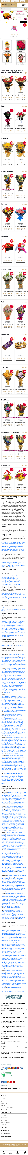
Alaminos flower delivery (11, 714)
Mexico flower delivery (10, 746)
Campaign (3, 1124)
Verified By (4, 1069)
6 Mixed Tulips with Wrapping (21, 325)
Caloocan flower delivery (13, 654)
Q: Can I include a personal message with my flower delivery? (13, 1052)
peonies (10, 581)
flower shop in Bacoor (11, 834)
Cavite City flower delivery (11, 697)
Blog (2, 1100)
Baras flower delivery (10, 775)
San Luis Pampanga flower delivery (13, 749)
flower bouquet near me (11, 545)
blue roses (14, 593)
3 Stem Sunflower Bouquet (20, 161)
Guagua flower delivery (10, 742)
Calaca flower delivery (10, 672)
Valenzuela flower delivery (16, 665)
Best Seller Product (15, 1)
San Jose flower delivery (18, 682)
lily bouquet (8, 565)
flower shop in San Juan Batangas (13, 821)
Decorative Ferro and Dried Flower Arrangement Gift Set (21, 455)
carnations (7, 577)
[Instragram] (8, 1082)
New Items (22, 1)
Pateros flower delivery (10, 663)
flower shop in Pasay (12, 799)
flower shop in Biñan (8, 853)
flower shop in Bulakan (10, 893)
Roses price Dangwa (13, 633)
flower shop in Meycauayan (12, 899)
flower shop (6, 546)
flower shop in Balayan (11, 807)
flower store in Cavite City (12, 973)
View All (26, 73)
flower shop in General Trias (11, 839)
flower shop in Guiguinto (16, 896)
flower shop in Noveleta (9, 845)
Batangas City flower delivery (12, 671)
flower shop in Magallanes (11, 842)
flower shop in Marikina (10, 796)
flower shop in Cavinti (11, 856)
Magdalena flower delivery (11, 724)
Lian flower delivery (9, 676)
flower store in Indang (9, 979)
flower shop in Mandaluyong (12, 795)
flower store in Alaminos (11, 990)
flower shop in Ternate (21, 848)
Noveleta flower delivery (10, 707)
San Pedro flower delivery (11, 731)
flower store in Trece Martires (14, 987)
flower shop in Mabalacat (11, 881)
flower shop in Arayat (9, 877)
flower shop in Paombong (10, 902)
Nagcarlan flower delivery (11, 725)
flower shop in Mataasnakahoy (12, 817)
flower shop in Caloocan (13, 792)
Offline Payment (4, 1117)
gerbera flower (12, 580)
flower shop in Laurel (9, 813)
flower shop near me (14, 546)
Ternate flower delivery (20, 710)
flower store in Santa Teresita (14, 962)
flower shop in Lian (9, 814)
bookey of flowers (5, 562)
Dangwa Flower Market (9, 626)
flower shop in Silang (9, 846)
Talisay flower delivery (13, 689)
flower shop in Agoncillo (11, 806)
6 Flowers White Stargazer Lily (20, 292)
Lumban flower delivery (10, 722)
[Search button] (25, 9)
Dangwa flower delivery (11, 625)
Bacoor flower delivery (10, 696)
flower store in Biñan (8, 991)
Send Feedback (5, 1130)
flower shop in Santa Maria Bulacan (11, 907)
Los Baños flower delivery (11, 721)
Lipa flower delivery (19, 676)
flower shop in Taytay (9, 918)
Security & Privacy (5, 1120)
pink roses (13, 594)
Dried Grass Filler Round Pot (20, 422)
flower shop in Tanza (11, 848)
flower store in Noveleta (9, 983)
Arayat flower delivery (10, 739)
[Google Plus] (14, 1082)
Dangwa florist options (10, 624)
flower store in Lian (9, 951)
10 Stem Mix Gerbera (7, 226)
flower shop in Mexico (11, 884)
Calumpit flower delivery (10, 757)
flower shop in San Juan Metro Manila (12, 802)
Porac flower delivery (10, 747)
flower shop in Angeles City (13, 875)
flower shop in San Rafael (16, 906)
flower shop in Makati (11, 794)
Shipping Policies (5, 1119)
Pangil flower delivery (10, 728)
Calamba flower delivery (10, 717)
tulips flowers (17, 584)
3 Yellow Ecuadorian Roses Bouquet (20, 194)
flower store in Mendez (13, 982)
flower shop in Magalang (12, 882)
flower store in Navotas (12, 934)
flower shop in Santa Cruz (16, 869)
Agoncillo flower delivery (11, 668)
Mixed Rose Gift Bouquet (20, 128)
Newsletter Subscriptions (7, 1107)
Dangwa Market (7, 631)
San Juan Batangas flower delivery (13, 683)
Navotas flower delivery (10, 660)
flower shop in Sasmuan (14, 891)
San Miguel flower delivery (17, 768)
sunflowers (5, 584)
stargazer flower (8, 582)
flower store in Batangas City (11, 945)
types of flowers (19, 645)
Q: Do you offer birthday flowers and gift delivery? (11, 1032)
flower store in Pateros (9, 937)
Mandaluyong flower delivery (11, 657)
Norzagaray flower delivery (11, 762)
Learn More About (6, 1112)
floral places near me (17, 542)
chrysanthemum (8, 578)
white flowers (8, 597)
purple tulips (8, 596)
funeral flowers (14, 609)
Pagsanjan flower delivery (11, 726)
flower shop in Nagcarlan (12, 863)
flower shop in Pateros (10, 801)
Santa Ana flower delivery (17, 750)
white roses (14, 597)
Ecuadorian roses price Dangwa (11, 632)
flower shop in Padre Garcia (12, 819)
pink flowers (8, 594)
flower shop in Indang (9, 841)
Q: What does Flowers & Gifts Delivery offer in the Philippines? (13, 1004)
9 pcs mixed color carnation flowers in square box (20, 259)
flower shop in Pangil (9, 866)
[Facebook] (2, 1082)
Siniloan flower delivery (16, 733)
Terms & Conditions (5, 1122)
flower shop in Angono (9, 910)
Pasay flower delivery (10, 661)
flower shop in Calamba (11, 855)
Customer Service (6, 1136)
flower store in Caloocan (13, 929)
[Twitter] (5, 1082)
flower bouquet (17, 562)
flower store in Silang (9, 984)
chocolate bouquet (13, 564)
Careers (3, 1101)
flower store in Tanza (11, 986)
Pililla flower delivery (9, 779)
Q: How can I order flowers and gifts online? (12, 1014)
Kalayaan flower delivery (10, 719)
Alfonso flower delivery (10, 694)
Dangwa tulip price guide (11, 635)
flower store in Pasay (12, 936)
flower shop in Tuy (11, 830)
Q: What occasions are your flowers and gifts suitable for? (13, 1027)
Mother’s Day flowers (6, 608)
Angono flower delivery (9, 773)
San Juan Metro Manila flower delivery (14, 664)
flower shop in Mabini (13, 816)
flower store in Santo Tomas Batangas (12, 963)
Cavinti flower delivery (10, 718)
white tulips (19, 597)
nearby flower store (7, 549)
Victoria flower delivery (8, 735)
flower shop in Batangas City (11, 809)
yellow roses (10, 598)
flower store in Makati (11, 930)
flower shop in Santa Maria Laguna (13, 869)
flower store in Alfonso (10, 970)
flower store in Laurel (9, 950)
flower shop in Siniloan (9, 871)
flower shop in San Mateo (12, 917)
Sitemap (3, 1105)
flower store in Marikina (10, 933)
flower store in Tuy (11, 968)
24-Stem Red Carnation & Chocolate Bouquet (7, 96)
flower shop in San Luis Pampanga (14, 887)
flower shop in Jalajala (11, 914)
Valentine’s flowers (15, 608)
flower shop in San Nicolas (12, 823)
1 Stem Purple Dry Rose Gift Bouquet (8, 194)
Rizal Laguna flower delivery (11, 729)
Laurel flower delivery (10, 675)
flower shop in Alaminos (10, 852)
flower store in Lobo (8, 952)
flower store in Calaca (10, 947)
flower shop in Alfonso (10, 832)
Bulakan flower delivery (10, 755)
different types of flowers (7, 645)
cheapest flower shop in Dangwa (8, 621)
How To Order (4, 1115)
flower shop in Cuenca (12, 812)
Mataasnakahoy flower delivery (12, 679)
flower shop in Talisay (9, 827)
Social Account (5, 1079)
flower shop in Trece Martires (10, 849)
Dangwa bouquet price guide (10, 622)
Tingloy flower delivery (21, 690)
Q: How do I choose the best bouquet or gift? (12, 1057)
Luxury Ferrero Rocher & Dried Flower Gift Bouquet (7, 455)
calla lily (11, 575)
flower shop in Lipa (18, 814)
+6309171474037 (8, 1132)
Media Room (4, 1103)
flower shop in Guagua (13, 880)
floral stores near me (13, 543)
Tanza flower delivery (10, 710)
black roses (4, 593)
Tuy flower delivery (7, 692)
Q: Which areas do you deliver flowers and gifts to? (12, 1047)
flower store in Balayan (11, 944)
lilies (17, 580)
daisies (13, 578)
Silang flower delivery (10, 708)
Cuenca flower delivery (10, 674)
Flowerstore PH (14, 550)
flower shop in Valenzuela (16, 803)
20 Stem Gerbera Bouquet (20, 226)
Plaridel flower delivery (10, 765)
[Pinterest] (11, 1082)
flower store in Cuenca (12, 948)
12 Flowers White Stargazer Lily (7, 292)
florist (19, 543)
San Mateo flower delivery (11, 780)
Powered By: (4, 1085)
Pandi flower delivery (10, 764)
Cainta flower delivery (10, 776)
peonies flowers (15, 581)
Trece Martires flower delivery (10, 711)
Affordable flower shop (6, 542)
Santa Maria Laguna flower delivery (13, 732)
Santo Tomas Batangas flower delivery (14, 688)
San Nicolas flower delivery (14, 685)
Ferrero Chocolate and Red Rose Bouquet (20, 96)
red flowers (14, 596)
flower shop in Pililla (10, 915)
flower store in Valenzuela (16, 940)
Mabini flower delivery (13, 678)
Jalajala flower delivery (10, 778)
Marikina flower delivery (10, 658)
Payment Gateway (6, 1064)
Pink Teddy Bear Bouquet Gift (20, 390)
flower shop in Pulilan (10, 903)
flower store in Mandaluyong (12, 932)
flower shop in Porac (10, 885)
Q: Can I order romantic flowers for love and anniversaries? (12, 1037)
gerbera (7, 580)
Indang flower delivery (10, 703)
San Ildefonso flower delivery (11, 767)
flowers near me (16, 549)
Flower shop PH (12, 548)
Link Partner (4, 1109)
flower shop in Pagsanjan (10, 864)
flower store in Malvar (10, 954)
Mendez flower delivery (13, 706)
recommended (5, 1)
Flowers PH (8, 550)
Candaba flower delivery (10, 740)
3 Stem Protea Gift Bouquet (7, 422)
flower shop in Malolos (15, 898)
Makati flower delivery (13, 656)
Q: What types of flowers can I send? (10, 1017)
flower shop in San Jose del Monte (14, 905)
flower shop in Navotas (12, 798)
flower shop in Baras (10, 911)
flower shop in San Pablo (17, 867)
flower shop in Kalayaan (10, 857)
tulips (9, 584)
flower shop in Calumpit (10, 895)
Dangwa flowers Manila (11, 628)
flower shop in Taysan (11, 828)
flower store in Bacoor (11, 972)
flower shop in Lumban (11, 860)
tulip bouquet (11, 566)
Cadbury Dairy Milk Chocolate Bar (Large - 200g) (8, 357)
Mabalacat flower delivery (11, 743)
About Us (3, 1098)
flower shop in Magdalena (11, 862)
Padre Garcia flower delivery (14, 681)
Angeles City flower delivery (13, 737)
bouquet (12, 562)
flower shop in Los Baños (10, 859)
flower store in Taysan (11, 966)
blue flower (9, 593)
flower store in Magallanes (10, 980)
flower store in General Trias (11, 977)
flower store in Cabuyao (19, 991)
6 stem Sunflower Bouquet (7, 161)
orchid (6, 581)
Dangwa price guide (8, 629)
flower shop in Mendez (13, 844)
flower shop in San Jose (15, 820)
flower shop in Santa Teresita (14, 824)
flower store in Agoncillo (11, 943)
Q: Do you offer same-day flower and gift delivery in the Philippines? (11, 1009)
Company (3, 1095)
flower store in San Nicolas (12, 961)
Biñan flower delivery (10, 715)
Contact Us (4, 1127)
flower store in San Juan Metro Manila (12, 939)
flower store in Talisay (9, 965)
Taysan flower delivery (10, 690)
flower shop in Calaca (10, 810)
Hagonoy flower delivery (10, 760)
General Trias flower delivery (11, 701)
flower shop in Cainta (12, 913)
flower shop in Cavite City (12, 835)
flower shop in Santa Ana (16, 888)
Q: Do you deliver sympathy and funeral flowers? (11, 1042)
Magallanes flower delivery (11, 704)
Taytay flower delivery (10, 782)
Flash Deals (3, 22)
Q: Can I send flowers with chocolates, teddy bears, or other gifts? (12, 1022)
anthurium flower (5, 575)
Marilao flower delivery (10, 761)
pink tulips (18, 594)
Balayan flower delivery (10, 669)
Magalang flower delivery (11, 744)
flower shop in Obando (12, 900)
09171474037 (7, 1133)
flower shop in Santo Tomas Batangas (12, 825)
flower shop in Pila (18, 866)
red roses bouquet (15, 565)
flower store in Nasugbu (14, 955)
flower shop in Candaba (10, 878)
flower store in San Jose (11, 958)
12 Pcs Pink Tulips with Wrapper (8, 325)
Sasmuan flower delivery (12, 753)
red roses (19, 596)
